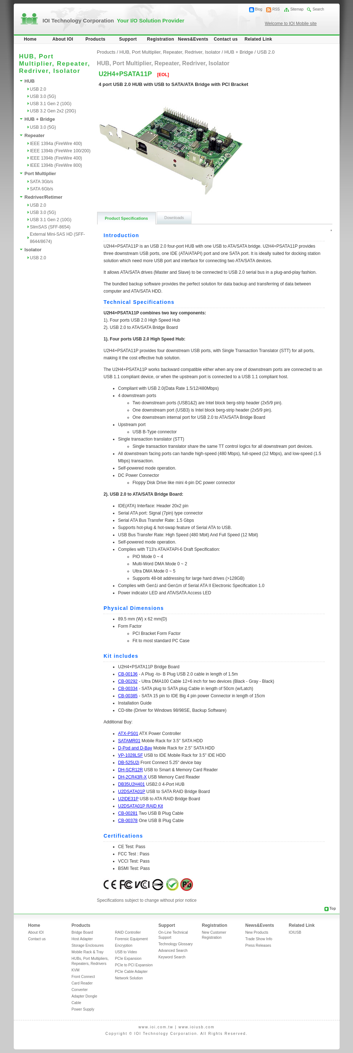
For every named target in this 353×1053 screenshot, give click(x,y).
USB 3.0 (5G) (43, 96)
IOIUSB (295, 932)
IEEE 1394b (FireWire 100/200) (60, 150)
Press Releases (258, 945)
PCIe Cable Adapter (131, 972)
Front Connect (83, 977)
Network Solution (129, 978)
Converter (80, 990)
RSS (276, 9)
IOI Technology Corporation (114, 20)
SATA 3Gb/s (41, 181)
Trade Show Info (258, 939)
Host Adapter (82, 939)
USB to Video (126, 952)
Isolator (33, 249)
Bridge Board (82, 932)
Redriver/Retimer (44, 197)
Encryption (124, 945)
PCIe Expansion (128, 959)
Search (318, 9)
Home (30, 39)
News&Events (193, 39)
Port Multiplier (40, 173)
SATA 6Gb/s (41, 188)
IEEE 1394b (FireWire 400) (56, 158)
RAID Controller (128, 932)
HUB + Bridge (40, 119)
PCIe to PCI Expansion (134, 965)
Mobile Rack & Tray (88, 952)
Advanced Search (173, 951)
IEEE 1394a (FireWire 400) (56, 143)
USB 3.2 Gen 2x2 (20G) (53, 110)
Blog (258, 9)
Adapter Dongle (84, 996)
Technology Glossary (176, 944)
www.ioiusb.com (196, 1027)
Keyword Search (172, 957)
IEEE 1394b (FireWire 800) (56, 165)
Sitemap (297, 9)
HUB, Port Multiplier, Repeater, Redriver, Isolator (169, 52)
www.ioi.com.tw (155, 1027)
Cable (76, 1003)
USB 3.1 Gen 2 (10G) (51, 103)
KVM (76, 970)
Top (332, 908)
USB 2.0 (38, 89)
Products (95, 39)
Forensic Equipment (131, 939)
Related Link (258, 39)
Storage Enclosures (88, 945)
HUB (30, 81)
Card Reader (82, 983)
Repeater (35, 135)
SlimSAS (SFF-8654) (50, 227)
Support (128, 39)
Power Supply (83, 1009)
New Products (256, 932)
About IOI (62, 39)
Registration (160, 39)
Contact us (226, 39)
